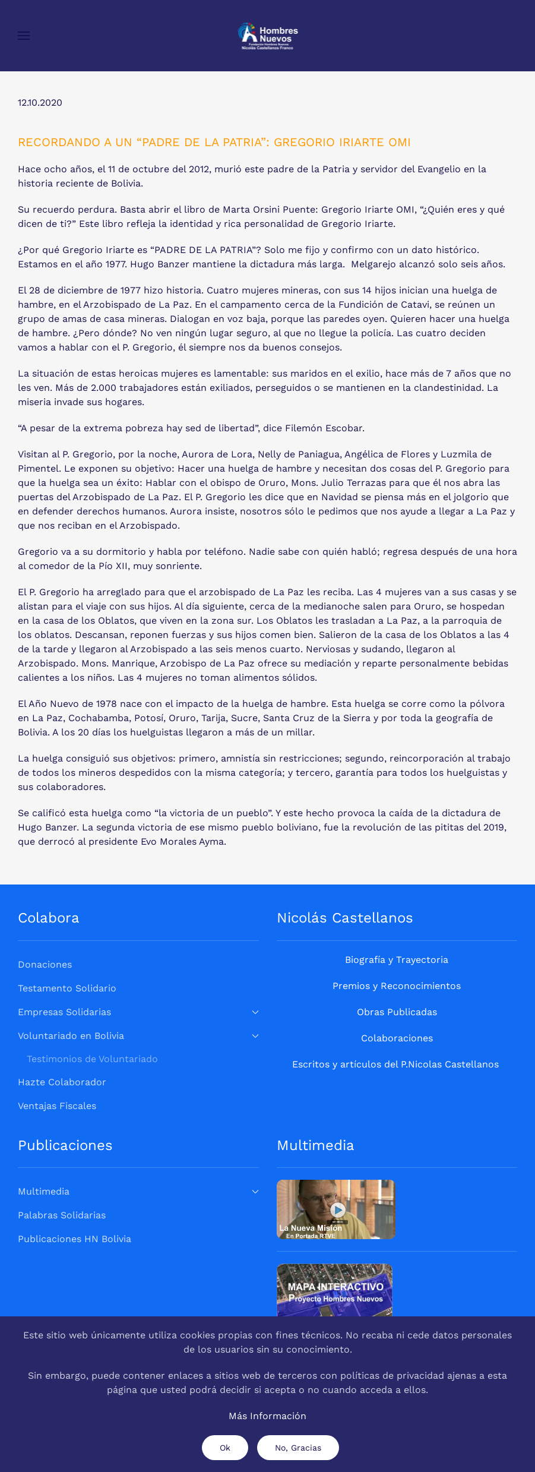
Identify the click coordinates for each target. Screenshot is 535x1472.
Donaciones (45, 964)
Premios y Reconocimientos (397, 985)
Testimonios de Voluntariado (92, 1058)
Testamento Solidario (67, 988)
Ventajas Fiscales (57, 1105)
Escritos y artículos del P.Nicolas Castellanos (395, 1064)
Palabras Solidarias (62, 1215)
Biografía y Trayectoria (396, 959)
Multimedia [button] (138, 1191)
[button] (24, 35)
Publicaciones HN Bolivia (74, 1238)
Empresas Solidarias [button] (138, 1012)
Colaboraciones (397, 1038)
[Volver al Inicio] (267, 35)
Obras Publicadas (397, 1012)
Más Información (267, 1416)
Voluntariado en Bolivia (138, 1035)
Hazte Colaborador (62, 1082)
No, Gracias (298, 1447)
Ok (225, 1447)
